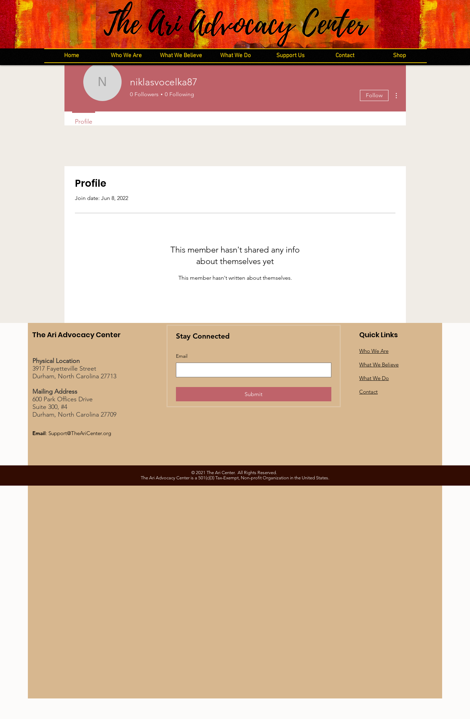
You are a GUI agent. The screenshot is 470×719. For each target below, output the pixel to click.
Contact (368, 391)
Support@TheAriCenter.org (79, 433)
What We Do (374, 378)
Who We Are (373, 351)
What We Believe (379, 364)
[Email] (251, 370)
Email (181, 356)
